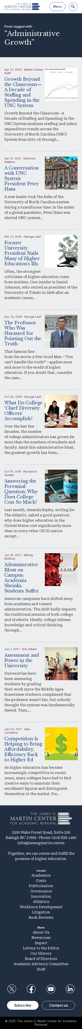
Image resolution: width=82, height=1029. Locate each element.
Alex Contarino (17, 730)
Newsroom (41, 938)
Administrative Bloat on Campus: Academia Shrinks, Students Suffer (21, 578)
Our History (41, 953)
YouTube (51, 989)
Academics (41, 875)
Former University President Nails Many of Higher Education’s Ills (22, 253)
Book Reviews (41, 917)
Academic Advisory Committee (41, 964)
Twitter (12, 989)
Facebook (31, 989)
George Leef (32, 236)
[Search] (73, 6)
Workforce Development (41, 907)
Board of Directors (41, 959)
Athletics (41, 902)
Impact (41, 943)
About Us (41, 932)
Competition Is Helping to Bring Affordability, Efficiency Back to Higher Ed (23, 749)
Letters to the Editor (41, 948)
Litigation (41, 912)
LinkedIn (70, 989)
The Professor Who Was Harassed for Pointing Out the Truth (22, 333)
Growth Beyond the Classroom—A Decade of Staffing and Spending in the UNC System (23, 92)
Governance (41, 891)
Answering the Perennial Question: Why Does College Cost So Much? (20, 491)
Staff (41, 969)
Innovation (41, 896)
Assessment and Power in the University (21, 660)
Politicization (41, 886)
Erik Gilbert (29, 649)
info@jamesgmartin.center (41, 843)
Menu (57, 6)
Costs (41, 881)
